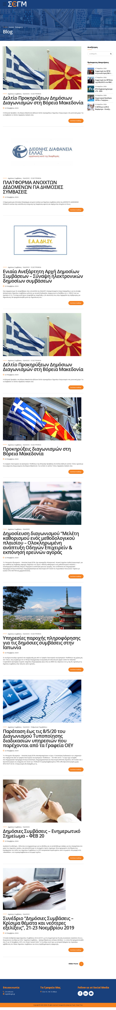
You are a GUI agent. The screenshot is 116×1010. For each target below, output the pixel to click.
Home (11, 27)
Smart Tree (79, 1006)
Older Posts (73, 965)
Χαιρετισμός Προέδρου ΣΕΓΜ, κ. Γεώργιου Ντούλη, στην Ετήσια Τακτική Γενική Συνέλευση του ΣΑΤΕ (103, 99)
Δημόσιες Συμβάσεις (15, 94)
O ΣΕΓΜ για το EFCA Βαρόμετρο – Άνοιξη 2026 (102, 108)
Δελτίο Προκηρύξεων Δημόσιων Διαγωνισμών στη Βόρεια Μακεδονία (43, 100)
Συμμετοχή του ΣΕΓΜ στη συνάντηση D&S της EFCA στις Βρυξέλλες (103, 72)
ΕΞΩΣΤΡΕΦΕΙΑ (36, 94)
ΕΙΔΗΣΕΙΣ (26, 94)
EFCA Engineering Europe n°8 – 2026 (103, 90)
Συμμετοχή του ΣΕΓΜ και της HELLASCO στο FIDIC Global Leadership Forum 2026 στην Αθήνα (104, 81)
